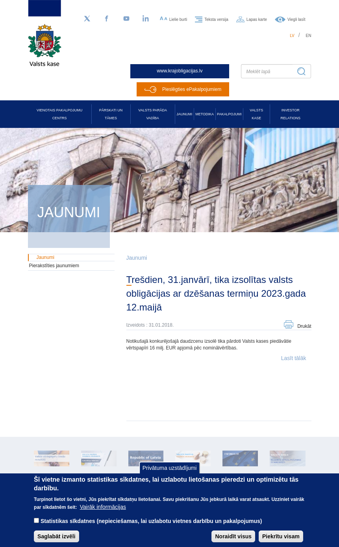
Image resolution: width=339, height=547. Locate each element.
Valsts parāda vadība (152, 114)
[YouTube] (126, 19)
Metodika (204, 114)
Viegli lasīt (296, 19)
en (308, 35)
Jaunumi (184, 114)
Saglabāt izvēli (56, 541)
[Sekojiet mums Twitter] (87, 19)
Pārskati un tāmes (110, 114)
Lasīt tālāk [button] (293, 358)
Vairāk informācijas (103, 511)
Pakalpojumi (229, 114)
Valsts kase (256, 114)
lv (292, 35)
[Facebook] (107, 19)
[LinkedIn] (146, 19)
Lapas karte (256, 19)
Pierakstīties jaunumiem (54, 265)
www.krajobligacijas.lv (179, 71)
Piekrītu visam (281, 541)
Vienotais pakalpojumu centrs (59, 114)
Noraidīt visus (233, 541)
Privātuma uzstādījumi (170, 472)
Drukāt (304, 326)
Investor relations (290, 114)
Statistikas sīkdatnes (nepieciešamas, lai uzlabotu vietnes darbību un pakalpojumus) (151, 525)
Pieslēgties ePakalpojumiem (191, 89)
